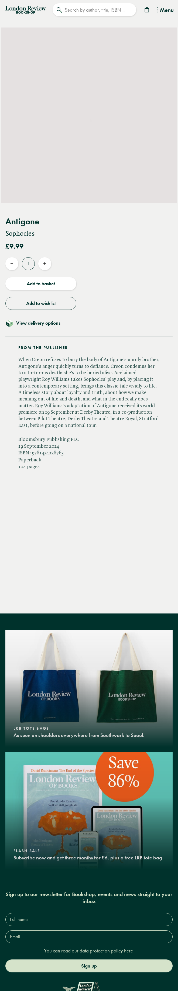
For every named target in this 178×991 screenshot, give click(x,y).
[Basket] (147, 10)
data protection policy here (106, 951)
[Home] (25, 9)
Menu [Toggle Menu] (165, 10)
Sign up (89, 966)
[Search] (94, 9)
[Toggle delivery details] (89, 323)
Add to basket (41, 284)
